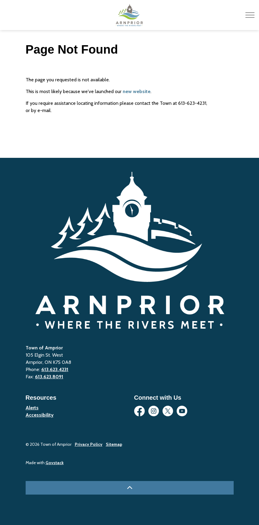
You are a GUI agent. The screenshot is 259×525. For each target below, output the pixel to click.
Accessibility (40, 415)
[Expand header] (250, 15)
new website (136, 91)
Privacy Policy (89, 444)
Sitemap (114, 444)
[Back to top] (130, 488)
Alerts (32, 408)
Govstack (55, 462)
